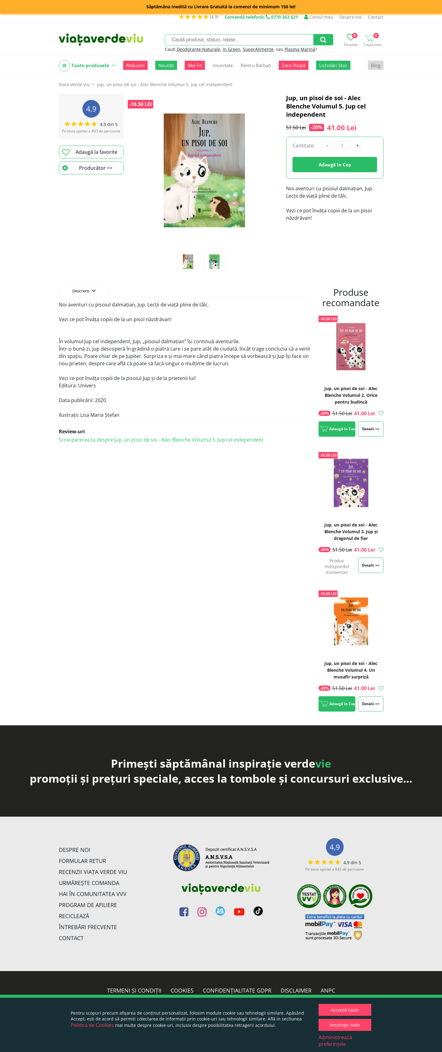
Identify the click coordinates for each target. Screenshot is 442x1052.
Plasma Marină (300, 49)
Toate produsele (87, 65)
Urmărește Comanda (89, 883)
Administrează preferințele (335, 1040)
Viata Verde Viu (74, 84)
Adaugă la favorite (89, 152)
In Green (231, 49)
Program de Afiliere (88, 905)
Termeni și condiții (134, 990)
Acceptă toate (345, 1010)
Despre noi (350, 17)
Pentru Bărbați (255, 65)
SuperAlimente (258, 49)
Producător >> (87, 168)
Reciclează (74, 916)
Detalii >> (371, 428)
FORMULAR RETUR (82, 860)
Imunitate (223, 65)
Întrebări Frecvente (88, 927)
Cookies (182, 990)
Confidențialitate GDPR (237, 990)
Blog (375, 65)
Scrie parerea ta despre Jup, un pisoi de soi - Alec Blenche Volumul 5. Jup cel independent (161, 439)
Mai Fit (195, 65)
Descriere (84, 290)
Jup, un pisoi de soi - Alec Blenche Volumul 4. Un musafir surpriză (350, 670)
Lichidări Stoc (333, 65)
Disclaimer (296, 990)
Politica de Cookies (92, 1025)
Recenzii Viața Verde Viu (93, 871)
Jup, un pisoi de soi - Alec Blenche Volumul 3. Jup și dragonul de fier (351, 531)
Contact (375, 17)
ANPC (328, 990)
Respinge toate (345, 1025)
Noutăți (166, 65)
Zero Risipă (293, 65)
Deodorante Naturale (198, 49)
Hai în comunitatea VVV (93, 894)
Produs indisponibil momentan (337, 566)
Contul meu (318, 17)
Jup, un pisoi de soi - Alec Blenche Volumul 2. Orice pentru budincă (350, 395)
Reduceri (135, 65)
